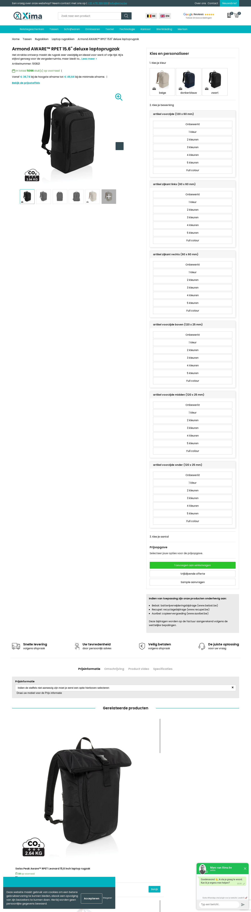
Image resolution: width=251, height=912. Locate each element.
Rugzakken (42, 39)
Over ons (200, 3)
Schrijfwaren (72, 29)
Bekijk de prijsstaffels (26, 83)
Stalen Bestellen (83, 852)
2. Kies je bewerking (162, 100)
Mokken (134, 823)
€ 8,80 (190, 788)
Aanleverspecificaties (86, 847)
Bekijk (59, 788)
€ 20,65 (77, 788)
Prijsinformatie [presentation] (88, 663)
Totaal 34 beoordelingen (199, 17)
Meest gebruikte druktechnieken (93, 838)
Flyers (77, 833)
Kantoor (146, 29)
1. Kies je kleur (158, 63)
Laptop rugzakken (63, 39)
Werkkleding (164, 29)
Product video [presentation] (139, 663)
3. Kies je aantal (159, 532)
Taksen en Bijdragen (85, 843)
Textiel (109, 29)
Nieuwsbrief (229, 3)
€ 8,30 (133, 788)
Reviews (199, 14)
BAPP (76, 862)
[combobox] (89, 15)
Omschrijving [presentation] (114, 663)
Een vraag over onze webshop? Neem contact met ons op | (50, 3)
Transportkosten (84, 857)
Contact (213, 3)
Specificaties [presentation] (164, 663)
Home (16, 39)
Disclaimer (192, 828)
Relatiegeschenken (32, 29)
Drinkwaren (92, 29)
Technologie (127, 29)
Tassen (53, 29)
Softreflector (138, 828)
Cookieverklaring (196, 823)
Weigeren (107, 897)
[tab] (87, 663)
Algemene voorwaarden (201, 818)
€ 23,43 (21, 788)
